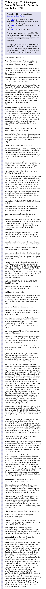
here (12, 20)
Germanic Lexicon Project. (16, 16)
